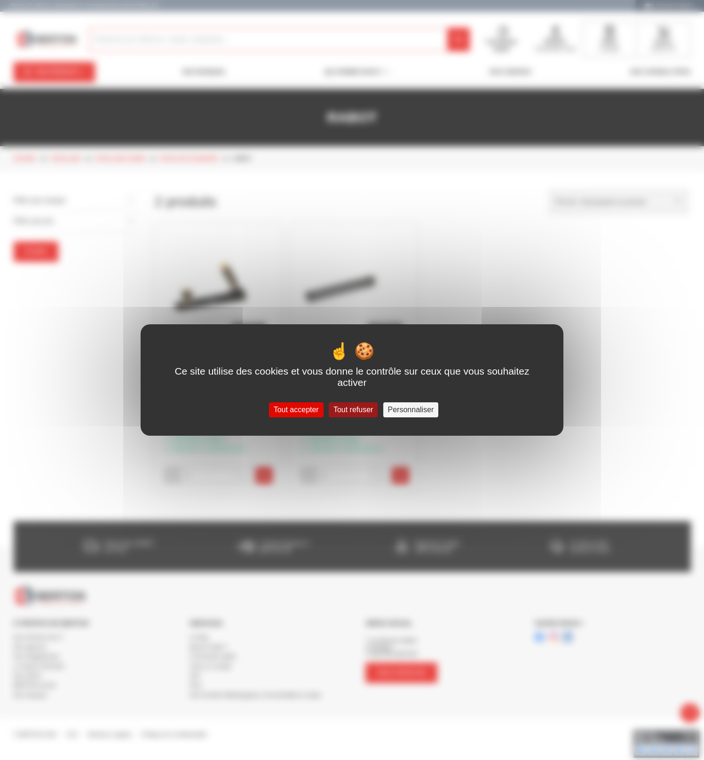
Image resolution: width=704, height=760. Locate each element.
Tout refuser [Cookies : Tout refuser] (353, 410)
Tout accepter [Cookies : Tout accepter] (296, 410)
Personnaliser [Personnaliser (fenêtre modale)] (411, 410)
